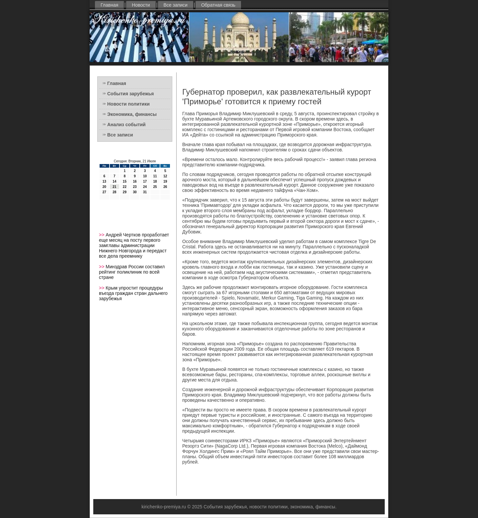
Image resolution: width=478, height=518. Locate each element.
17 (145, 181)
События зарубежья (130, 93)
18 (155, 181)
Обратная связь (218, 5)
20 (104, 187)
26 (165, 187)
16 (134, 181)
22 (124, 187)
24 (145, 187)
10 (145, 176)
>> (102, 234)
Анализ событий (126, 124)
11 (155, 176)
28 (114, 192)
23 (134, 187)
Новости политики (128, 104)
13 (104, 181)
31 (145, 192)
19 (165, 181)
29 (124, 192)
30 (134, 192)
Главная (109, 5)
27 (104, 192)
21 (114, 187)
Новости (141, 5)
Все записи (176, 5)
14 (114, 181)
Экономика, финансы (132, 114)
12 (165, 176)
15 (124, 181)
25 (155, 187)
